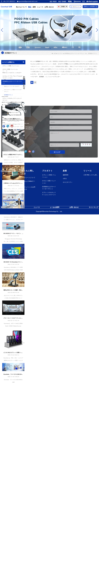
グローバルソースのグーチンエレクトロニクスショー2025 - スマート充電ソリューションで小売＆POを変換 (13, 359)
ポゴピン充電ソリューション (10, 69)
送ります (57, 517)
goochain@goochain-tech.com (27, 1)
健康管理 (65, 539)
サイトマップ (93, 572)
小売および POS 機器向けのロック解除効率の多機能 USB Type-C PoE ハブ (13, 160)
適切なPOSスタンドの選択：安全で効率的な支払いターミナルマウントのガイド (13, 331)
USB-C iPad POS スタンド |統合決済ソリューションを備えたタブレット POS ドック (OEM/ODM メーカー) (16, 106)
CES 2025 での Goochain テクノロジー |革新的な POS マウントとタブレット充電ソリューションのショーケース (13, 303)
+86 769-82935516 (17, 484)
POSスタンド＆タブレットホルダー (12, 72)
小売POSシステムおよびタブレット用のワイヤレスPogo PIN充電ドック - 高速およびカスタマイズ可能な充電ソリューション (13, 224)
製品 (29, 7)
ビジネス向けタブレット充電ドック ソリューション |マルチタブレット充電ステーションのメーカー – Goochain (13, 394)
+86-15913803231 (8, 1)
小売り (65, 543)
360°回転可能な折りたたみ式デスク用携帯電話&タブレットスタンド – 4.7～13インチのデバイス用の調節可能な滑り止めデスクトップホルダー (16, 115)
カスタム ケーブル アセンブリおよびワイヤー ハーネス (12, 77)
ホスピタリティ (67, 547)
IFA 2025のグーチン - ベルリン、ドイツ (13, 275)
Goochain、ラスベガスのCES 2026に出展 (13, 416)
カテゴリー (60, 53)
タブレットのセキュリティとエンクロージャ (12, 99)
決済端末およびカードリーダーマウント (75, 53)
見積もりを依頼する (90, 6)
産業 (34, 7)
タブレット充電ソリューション (11, 66)
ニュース (40, 7)
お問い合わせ (49, 7)
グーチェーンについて (28, 542)
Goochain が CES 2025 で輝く (13, 253)
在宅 (54, 53)
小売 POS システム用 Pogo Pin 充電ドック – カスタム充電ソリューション (90, 540)
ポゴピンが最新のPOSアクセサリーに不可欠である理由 (13, 196)
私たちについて (21, 7)
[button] (50, 48)
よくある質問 (54, 572)
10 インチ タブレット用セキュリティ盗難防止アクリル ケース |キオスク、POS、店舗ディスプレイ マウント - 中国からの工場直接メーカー (16, 123)
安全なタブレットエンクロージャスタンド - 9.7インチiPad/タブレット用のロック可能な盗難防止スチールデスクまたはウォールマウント (16, 132)
